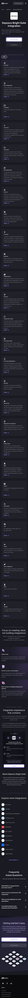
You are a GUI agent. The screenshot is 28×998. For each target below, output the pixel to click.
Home (2, 9)
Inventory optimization (6, 994)
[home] (4, 3)
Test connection (14, 39)
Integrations (8, 9)
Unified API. (8, 33)
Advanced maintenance (6, 992)
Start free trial (18, 3)
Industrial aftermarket (5, 996)
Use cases (3, 990)
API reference (14, 44)
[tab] (4, 56)
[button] (26, 3)
